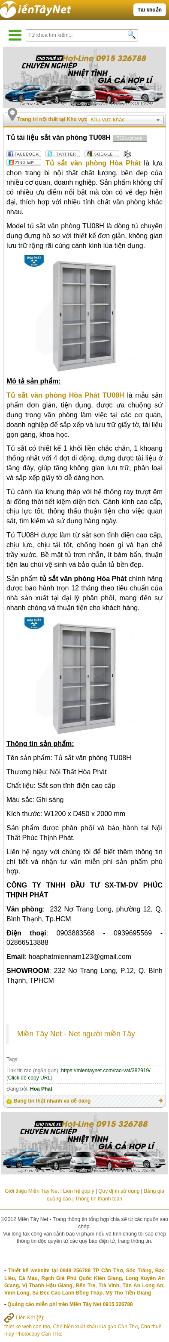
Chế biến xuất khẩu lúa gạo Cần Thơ (95, 1327)
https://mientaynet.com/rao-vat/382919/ (105, 1071)
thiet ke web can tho (27, 1327)
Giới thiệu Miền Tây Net (32, 1191)
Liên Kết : (24, 1318)
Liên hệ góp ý (78, 1191)
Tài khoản (150, 10)
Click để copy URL (29, 1078)
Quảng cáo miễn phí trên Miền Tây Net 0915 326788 (70, 1304)
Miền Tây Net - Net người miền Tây (76, 1033)
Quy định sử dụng (118, 1191)
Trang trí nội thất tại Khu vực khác (58, 119)
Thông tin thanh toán (98, 1199)
